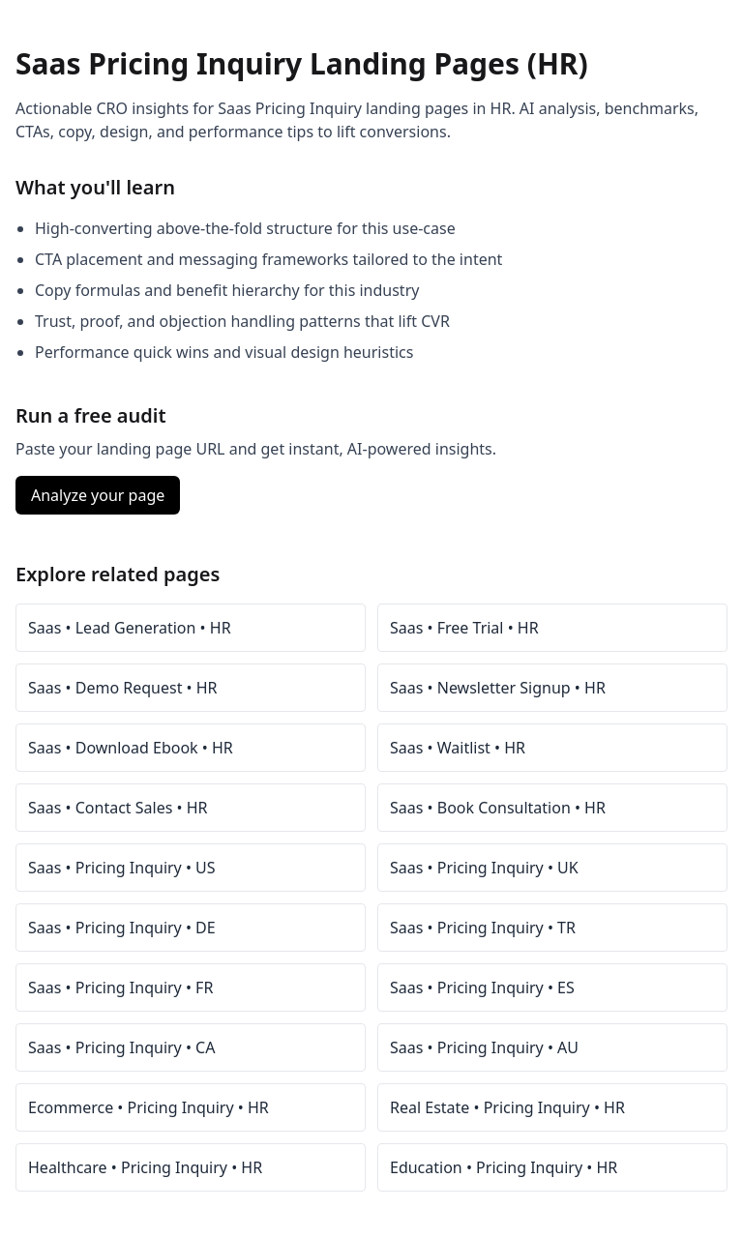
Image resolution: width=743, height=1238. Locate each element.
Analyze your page (97, 495)
